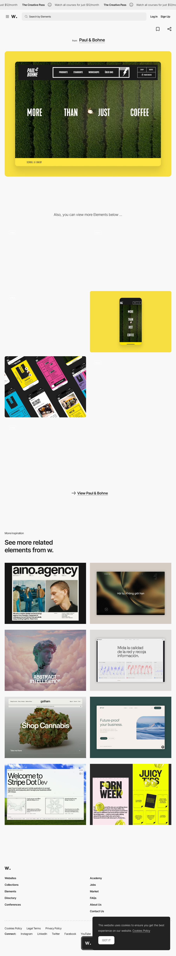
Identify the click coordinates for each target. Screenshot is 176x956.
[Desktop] (45, 593)
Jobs (93, 884)
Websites (10, 878)
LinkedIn (42, 933)
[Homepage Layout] (130, 386)
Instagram (27, 933)
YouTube (86, 933)
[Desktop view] (130, 794)
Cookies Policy (13, 928)
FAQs (93, 898)
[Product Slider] (45, 256)
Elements (10, 891)
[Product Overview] (45, 451)
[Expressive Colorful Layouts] (45, 386)
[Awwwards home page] (88, 943)
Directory (10, 898)
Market (94, 891)
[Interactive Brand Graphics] (45, 321)
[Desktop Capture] (130, 727)
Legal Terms (34, 928)
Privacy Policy (53, 928)
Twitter (56, 933)
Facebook (70, 933)
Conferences (13, 904)
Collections (11, 884)
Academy (96, 878)
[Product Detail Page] (130, 256)
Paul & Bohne (92, 40)
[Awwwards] (14, 16)
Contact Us (97, 911)
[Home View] (130, 593)
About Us (95, 904)
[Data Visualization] (130, 660)
